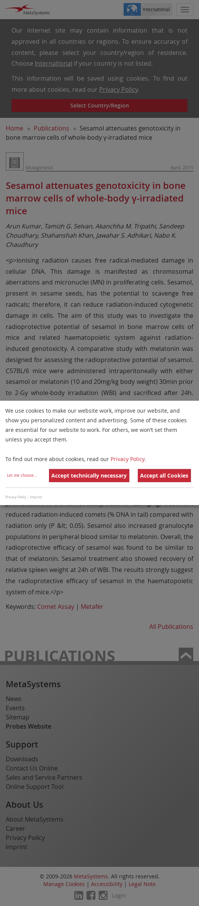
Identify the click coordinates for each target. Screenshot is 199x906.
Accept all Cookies (164, 475)
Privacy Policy (127, 458)
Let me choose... (22, 475)
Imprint (36, 497)
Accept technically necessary (89, 475)
